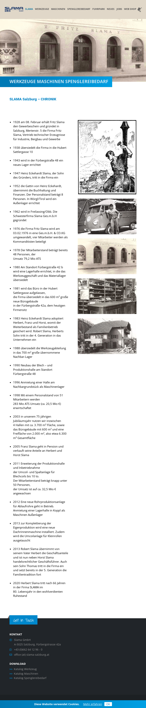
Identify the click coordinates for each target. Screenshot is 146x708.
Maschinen (58, 9)
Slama (29, 9)
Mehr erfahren (92, 704)
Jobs (119, 9)
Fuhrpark (98, 9)
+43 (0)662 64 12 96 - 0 (28, 649)
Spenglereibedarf (78, 9)
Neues (110, 9)
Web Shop (133, 9)
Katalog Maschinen (26, 673)
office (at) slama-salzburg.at (31, 654)
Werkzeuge (42, 9)
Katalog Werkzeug (25, 669)
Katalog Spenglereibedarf (30, 678)
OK (108, 704)
